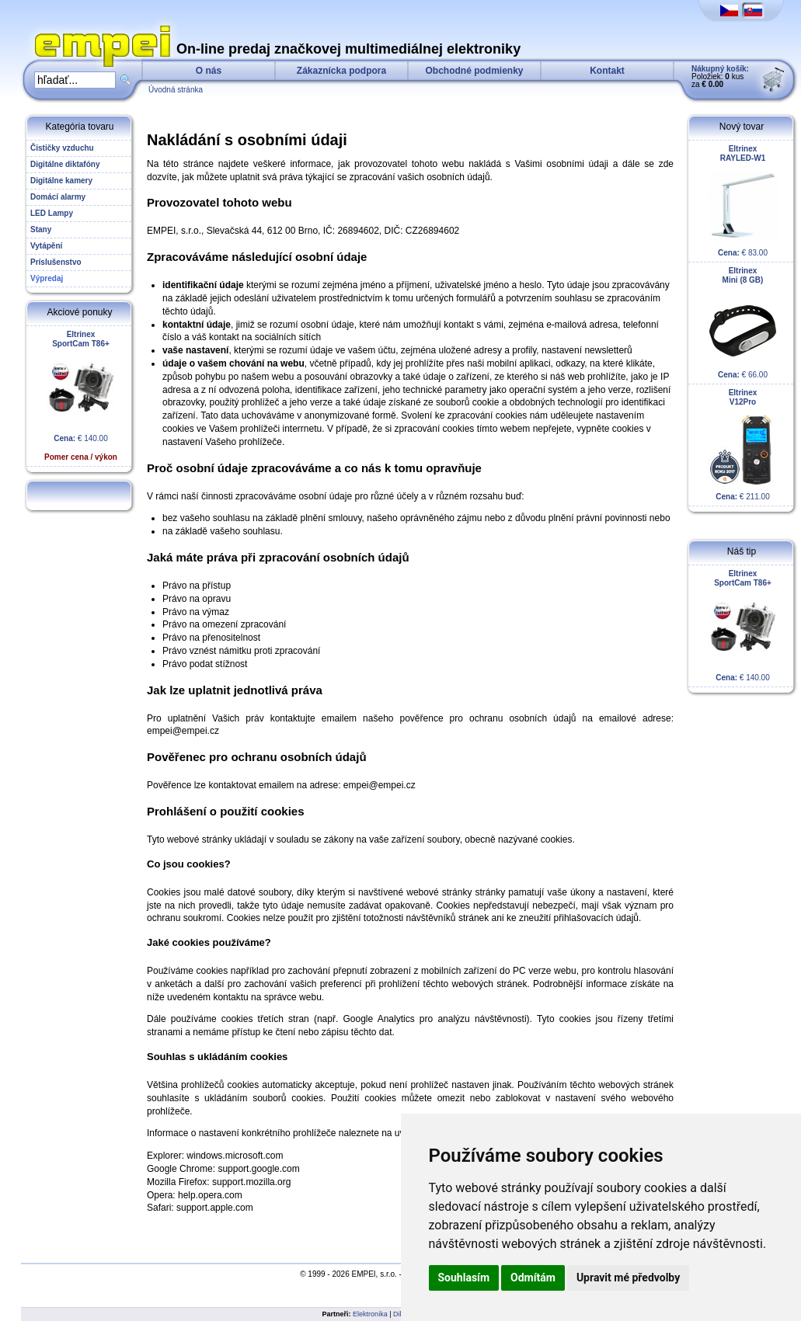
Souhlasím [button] (464, 1277)
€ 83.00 (743, 200)
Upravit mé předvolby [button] (628, 1277)
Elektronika (370, 1314)
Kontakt (607, 70)
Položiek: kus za (720, 76)
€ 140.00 (80, 395)
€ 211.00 (743, 444)
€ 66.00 (743, 322)
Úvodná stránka (175, 89)
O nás (208, 70)
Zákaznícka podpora (341, 70)
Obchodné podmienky (474, 70)
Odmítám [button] (532, 1277)
